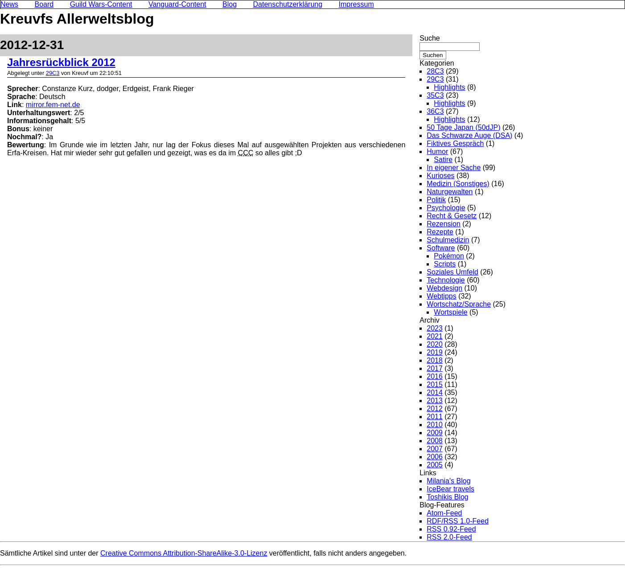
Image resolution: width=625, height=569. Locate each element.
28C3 (435, 71)
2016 (435, 376)
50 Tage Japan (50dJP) (463, 127)
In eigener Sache (454, 167)
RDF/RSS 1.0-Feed (458, 521)
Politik (436, 200)
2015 (435, 384)
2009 (435, 432)
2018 (435, 360)
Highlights (449, 87)
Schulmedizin (448, 240)
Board (43, 4)
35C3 (435, 95)
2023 (435, 328)
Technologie (446, 280)
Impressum (356, 4)
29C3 (53, 73)
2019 (435, 352)
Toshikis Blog (447, 497)
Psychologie (446, 208)
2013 (435, 400)
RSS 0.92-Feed (451, 529)
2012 (435, 408)
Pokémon (449, 256)
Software (441, 248)
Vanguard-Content (177, 4)
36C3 (435, 111)
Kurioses (440, 175)
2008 (435, 440)
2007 (435, 449)
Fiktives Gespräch (455, 143)
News (9, 4)
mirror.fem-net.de (53, 104)
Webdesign (444, 288)
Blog (229, 4)
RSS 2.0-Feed (449, 537)
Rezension (444, 224)
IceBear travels (450, 489)
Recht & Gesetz (452, 216)
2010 (435, 424)
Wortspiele (450, 312)
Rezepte (440, 232)
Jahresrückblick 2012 (61, 62)
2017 (435, 368)
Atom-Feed (444, 513)
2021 (435, 336)
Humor (437, 151)
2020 (435, 344)
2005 (435, 465)
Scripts (445, 264)
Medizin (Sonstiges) (458, 183)
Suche (429, 38)
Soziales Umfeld (452, 272)
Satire (443, 159)
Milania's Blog (448, 481)
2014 (435, 392)
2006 (435, 457)
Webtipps (441, 296)
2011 (435, 416)
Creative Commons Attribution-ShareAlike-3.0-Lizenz (183, 553)
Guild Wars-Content (101, 4)
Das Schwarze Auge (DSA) (469, 135)
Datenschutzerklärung (288, 4)
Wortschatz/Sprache (459, 304)
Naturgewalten (450, 191)
